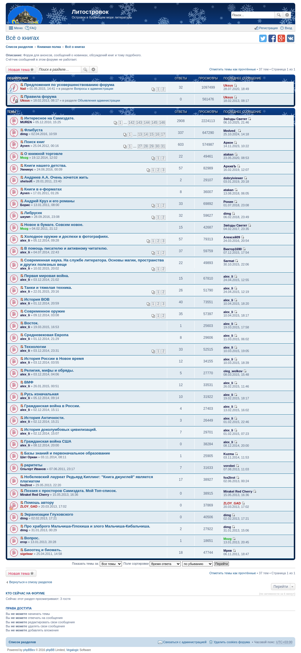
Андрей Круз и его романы (49, 201)
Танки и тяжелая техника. (48, 287)
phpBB (50, 650)
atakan (228, 154)
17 (163, 134)
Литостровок (90, 12)
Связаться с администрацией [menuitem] (184, 642)
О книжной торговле (43, 153)
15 (151, 134)
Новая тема (19, 69)
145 (154, 123)
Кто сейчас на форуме (25, 593)
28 (146, 146)
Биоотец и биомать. (43, 550)
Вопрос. (31, 538)
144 (147, 123)
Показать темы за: (97, 563)
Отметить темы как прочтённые (232, 69)
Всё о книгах (22, 38)
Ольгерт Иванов (33, 469)
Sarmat (228, 261)
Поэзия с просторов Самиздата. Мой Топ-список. (70, 491)
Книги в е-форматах (43, 189)
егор (23, 542)
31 (163, 146)
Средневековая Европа (46, 335)
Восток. (31, 323)
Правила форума (40, 96)
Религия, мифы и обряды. (49, 370)
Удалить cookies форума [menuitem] (232, 642)
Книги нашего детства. (45, 165)
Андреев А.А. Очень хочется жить (56, 177)
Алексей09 (231, 237)
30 (157, 146)
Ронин (228, 201)
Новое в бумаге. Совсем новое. (53, 224)
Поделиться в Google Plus (281, 38)
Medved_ (230, 130)
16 (157, 134)
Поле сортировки (151, 563)
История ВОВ (37, 299)
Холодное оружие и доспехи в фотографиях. (66, 236)
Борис (25, 205)
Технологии (35, 347)
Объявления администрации (99, 100)
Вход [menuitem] (288, 28)
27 (140, 146)
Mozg (24, 157)
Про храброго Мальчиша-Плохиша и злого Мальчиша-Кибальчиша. (87, 526)
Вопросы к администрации (93, 88)
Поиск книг (34, 142)
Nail (23, 88)
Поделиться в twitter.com (263, 38)
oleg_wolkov (232, 371)
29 (151, 146)
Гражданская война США (47, 441)
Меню (18, 28)
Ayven (25, 145)
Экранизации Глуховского (48, 514)
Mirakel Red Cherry (34, 494)
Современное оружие (44, 311)
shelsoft (26, 181)
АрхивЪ (229, 166)
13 (140, 134)
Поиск (278, 15)
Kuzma (228, 454)
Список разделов (22, 642)
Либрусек (33, 213)
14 (146, 134)
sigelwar (26, 553)
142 (131, 123)
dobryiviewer (233, 178)
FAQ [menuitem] (33, 28)
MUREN (26, 122)
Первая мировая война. (46, 276)
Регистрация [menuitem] (268, 28)
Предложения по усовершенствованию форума (69, 85)
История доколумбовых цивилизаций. (60, 429)
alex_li (25, 240)
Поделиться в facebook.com (272, 38)
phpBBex (29, 650)
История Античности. (44, 418)
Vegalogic (72, 650)
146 (162, 123)
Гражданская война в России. (52, 406)
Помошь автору (39, 502)
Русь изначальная (41, 394)
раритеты (33, 465)
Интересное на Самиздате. (49, 118)
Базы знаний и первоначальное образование (67, 453)
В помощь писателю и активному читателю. (66, 248)
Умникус (26, 169)
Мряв (227, 550)
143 (139, 123)
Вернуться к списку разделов (30, 582)
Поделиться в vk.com (290, 38)
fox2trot (26, 485)
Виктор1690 (232, 249)
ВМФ (28, 382)
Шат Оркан (28, 457)
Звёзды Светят (235, 119)
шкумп (25, 216)
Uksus (228, 85)
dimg (24, 134)
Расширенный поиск (287, 15)
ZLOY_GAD (28, 506)
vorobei (229, 465)
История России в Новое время (54, 358)
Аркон (228, 142)
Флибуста (33, 130)
